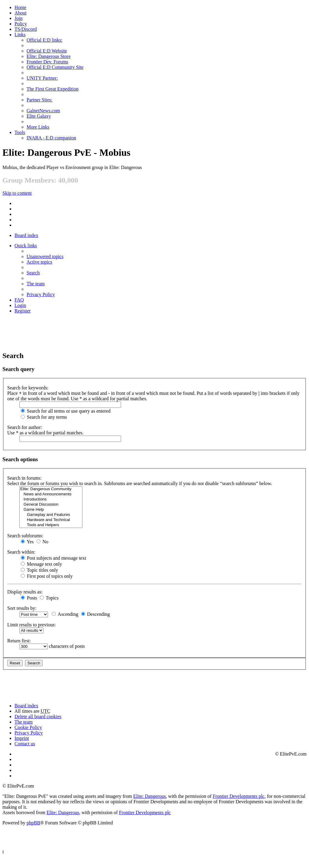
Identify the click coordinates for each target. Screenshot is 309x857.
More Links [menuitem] (38, 127)
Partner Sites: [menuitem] (40, 99)
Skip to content (17, 193)
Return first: (19, 640)
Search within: (21, 552)
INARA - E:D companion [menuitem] (51, 137)
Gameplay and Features (51, 514)
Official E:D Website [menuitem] (47, 50)
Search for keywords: (28, 387)
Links (19, 34)
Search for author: (24, 427)
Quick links (25, 245)
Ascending (65, 614)
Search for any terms (44, 417)
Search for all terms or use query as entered (65, 411)
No (43, 541)
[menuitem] (20, 12)
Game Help (51, 509)
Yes (27, 541)
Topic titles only (39, 570)
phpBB (33, 822)
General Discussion (51, 504)
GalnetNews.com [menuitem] (43, 110)
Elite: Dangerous (149, 796)
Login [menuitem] (20, 305)
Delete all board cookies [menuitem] (37, 716)
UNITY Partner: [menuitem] (42, 78)
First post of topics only (47, 576)
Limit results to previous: (31, 624)
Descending (95, 614)
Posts (29, 597)
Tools (19, 132)
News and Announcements (51, 494)
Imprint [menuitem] (21, 738)
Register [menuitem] (22, 310)
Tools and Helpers (51, 525)
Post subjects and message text (53, 558)
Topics (49, 597)
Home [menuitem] (20, 7)
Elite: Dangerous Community (51, 489)
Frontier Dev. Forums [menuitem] (47, 61)
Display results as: (25, 591)
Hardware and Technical (51, 520)
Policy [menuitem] (20, 23)
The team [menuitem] (36, 283)
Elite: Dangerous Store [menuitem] (49, 56)
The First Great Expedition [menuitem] (52, 88)
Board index (26, 235)
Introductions (51, 499)
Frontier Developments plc (239, 796)
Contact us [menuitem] (24, 743)
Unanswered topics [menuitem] (45, 256)
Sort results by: (22, 608)
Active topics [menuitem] (39, 261)
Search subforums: (25, 535)
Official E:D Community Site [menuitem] (55, 67)
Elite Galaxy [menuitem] (39, 116)
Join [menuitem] (18, 18)
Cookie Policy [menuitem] (28, 727)
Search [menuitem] (33, 272)
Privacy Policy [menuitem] (41, 294)
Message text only (41, 564)
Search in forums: (24, 478)
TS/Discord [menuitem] (25, 29)
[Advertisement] (154, 332)
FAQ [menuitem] (19, 299)
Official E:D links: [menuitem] (44, 40)
